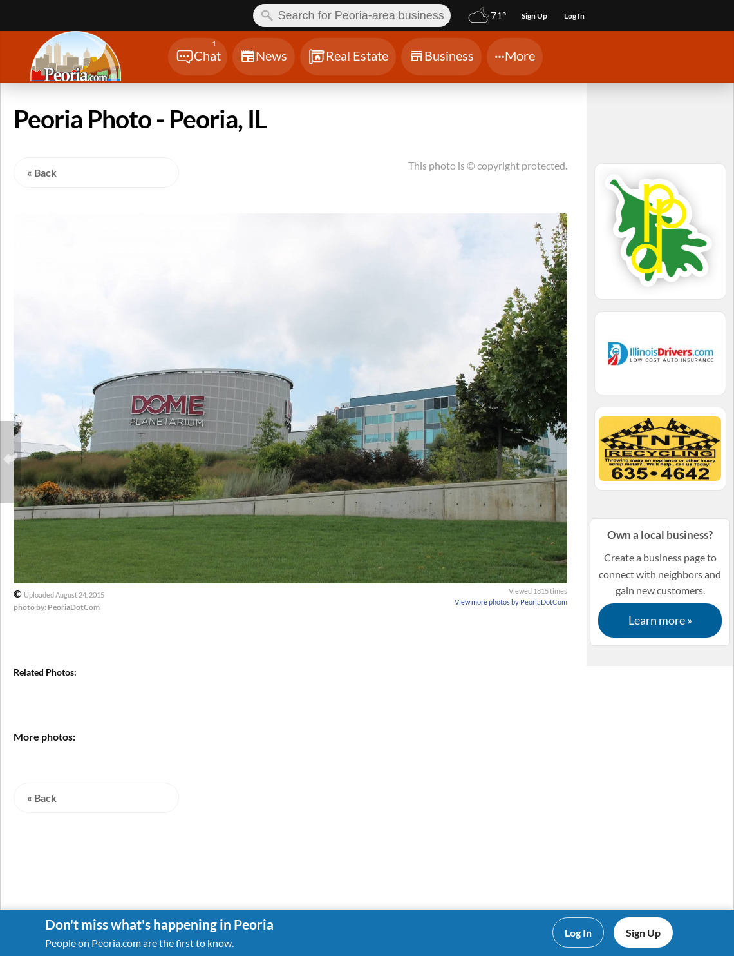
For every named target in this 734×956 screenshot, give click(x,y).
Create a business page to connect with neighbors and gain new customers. (660, 582)
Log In (578, 932)
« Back (42, 172)
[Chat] (197, 56)
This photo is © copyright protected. (487, 165)
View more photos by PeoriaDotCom (511, 602)
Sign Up (643, 932)
